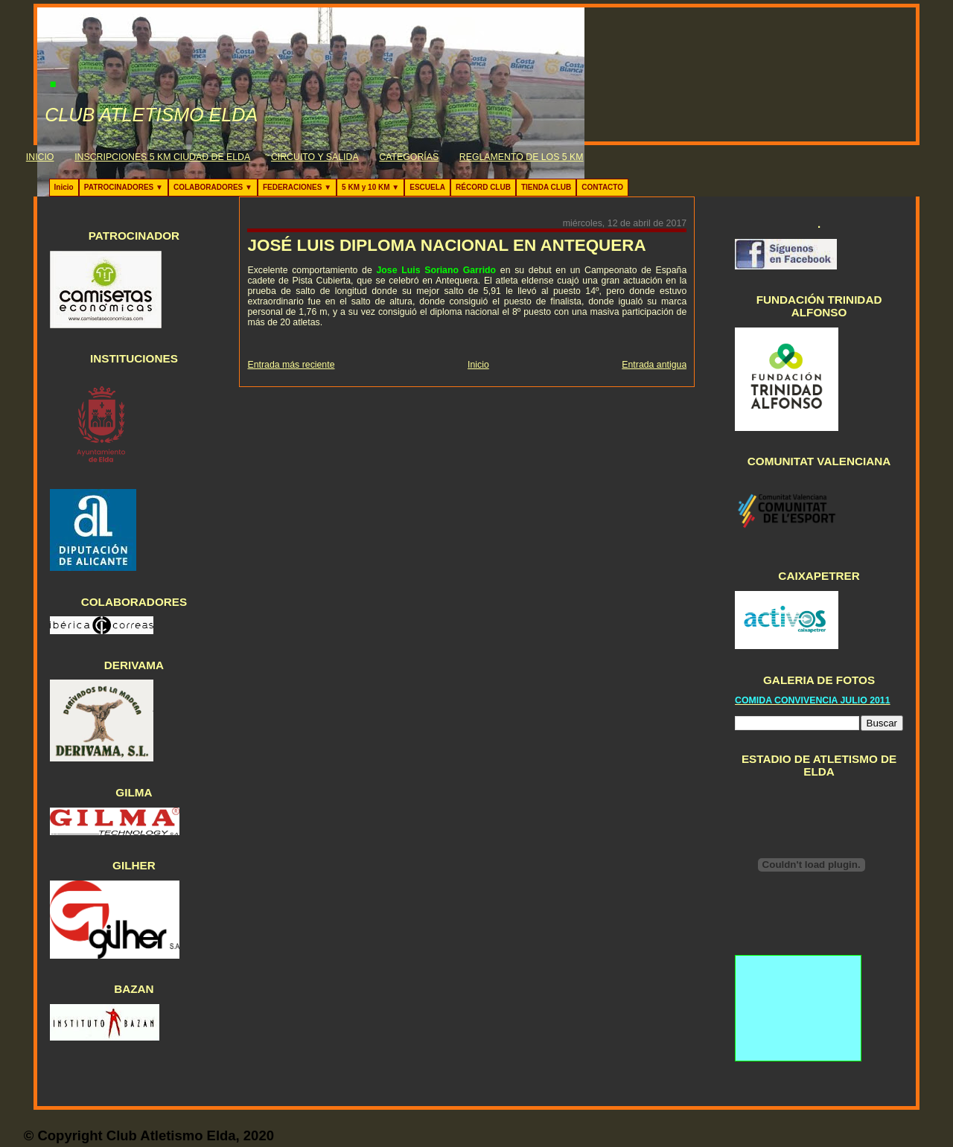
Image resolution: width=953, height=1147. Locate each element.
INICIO (40, 157)
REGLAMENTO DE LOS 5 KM (521, 157)
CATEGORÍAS (409, 157)
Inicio (64, 187)
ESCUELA (427, 187)
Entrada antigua (654, 365)
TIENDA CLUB (546, 187)
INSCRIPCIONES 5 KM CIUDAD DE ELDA (162, 157)
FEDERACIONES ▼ (297, 187)
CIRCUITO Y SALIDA (315, 157)
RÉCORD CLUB (483, 187)
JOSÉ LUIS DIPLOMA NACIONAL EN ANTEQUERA (446, 245)
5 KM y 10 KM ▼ (370, 187)
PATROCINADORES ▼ (123, 187)
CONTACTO (602, 187)
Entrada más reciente (290, 365)
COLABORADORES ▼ (212, 187)
